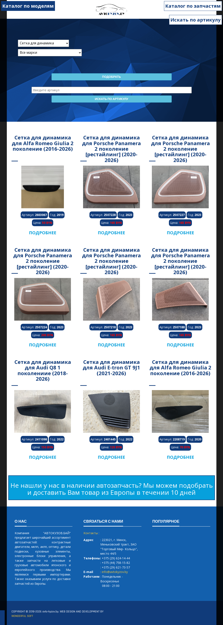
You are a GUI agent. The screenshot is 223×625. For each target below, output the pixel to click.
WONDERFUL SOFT (22, 616)
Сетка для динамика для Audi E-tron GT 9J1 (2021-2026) (111, 367)
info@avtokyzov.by (115, 572)
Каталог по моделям (28, 6)
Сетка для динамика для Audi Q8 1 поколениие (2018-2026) (42, 370)
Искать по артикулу (195, 19)
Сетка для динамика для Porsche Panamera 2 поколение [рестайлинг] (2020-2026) (111, 148)
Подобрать (111, 77)
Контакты (90, 533)
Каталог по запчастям (193, 6)
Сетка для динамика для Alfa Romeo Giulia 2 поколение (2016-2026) (42, 143)
